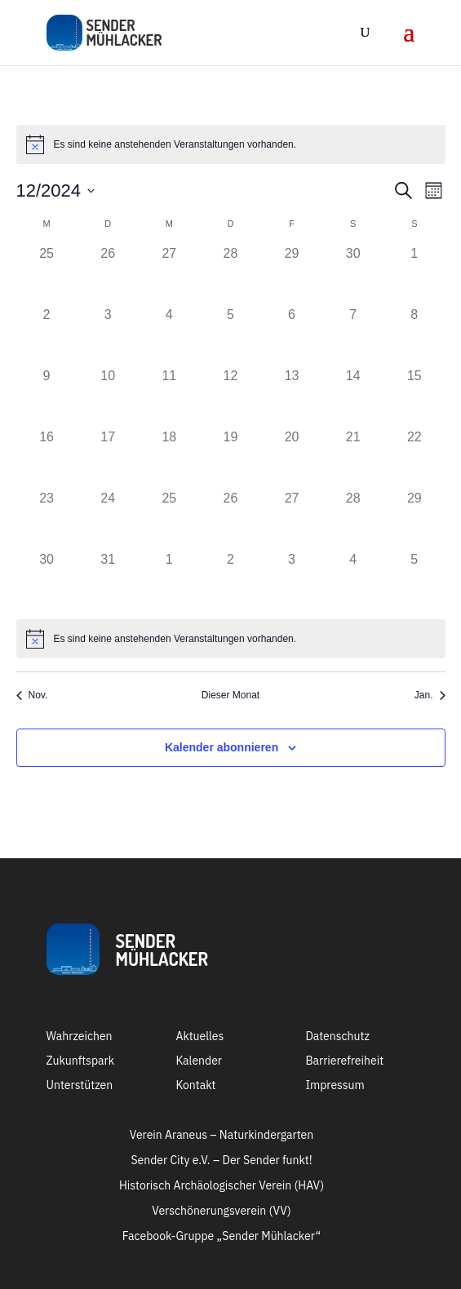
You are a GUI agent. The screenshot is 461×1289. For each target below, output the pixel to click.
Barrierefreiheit (344, 1061)
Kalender (198, 1061)
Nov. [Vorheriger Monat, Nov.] (32, 695)
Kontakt (195, 1085)
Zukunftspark (81, 1061)
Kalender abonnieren (221, 747)
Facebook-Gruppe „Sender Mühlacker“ (221, 1236)
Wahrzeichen (80, 1036)
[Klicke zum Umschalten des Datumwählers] (55, 190)
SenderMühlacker (162, 949)
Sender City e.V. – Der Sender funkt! (221, 1160)
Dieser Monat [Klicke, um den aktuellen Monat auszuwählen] (230, 695)
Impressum (334, 1085)
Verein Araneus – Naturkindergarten (221, 1135)
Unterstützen (80, 1085)
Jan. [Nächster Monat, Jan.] (429, 695)
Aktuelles (199, 1036)
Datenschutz (337, 1036)
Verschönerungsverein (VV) (221, 1211)
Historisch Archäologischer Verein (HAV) (221, 1186)
